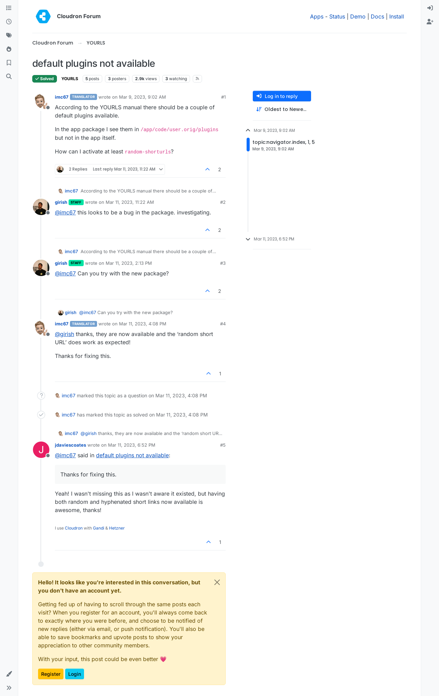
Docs (377, 16)
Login (74, 674)
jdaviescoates (70, 445)
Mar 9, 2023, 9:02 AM (142, 97)
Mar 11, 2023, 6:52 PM (131, 445)
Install (396, 16)
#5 (223, 445)
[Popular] (9, 49)
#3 (223, 263)
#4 (223, 323)
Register (50, 674)
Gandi (98, 528)
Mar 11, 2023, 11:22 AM (130, 202)
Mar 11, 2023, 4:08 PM (142, 323)
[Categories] (9, 8)
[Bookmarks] (9, 63)
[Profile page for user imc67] (41, 102)
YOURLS (69, 78)
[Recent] (9, 21)
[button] (9, 674)
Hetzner (117, 528)
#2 (223, 202)
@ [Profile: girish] (64, 334)
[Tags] (9, 35)
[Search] (9, 76)
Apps (316, 16)
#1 (223, 97)
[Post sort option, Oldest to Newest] (282, 109)
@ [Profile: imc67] (65, 212)
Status (337, 16)
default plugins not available (132, 455)
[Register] (430, 21)
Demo (358, 16)
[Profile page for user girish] (41, 207)
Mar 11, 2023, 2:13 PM (129, 263)
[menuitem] (430, 8)
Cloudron (74, 528)
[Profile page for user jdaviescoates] (41, 450)
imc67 (62, 97)
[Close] (217, 582)
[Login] (430, 8)
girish (61, 202)
